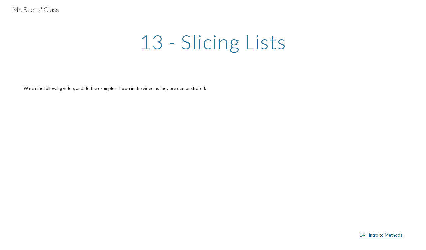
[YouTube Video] (81, 161)
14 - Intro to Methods (381, 235)
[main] (213, 41)
